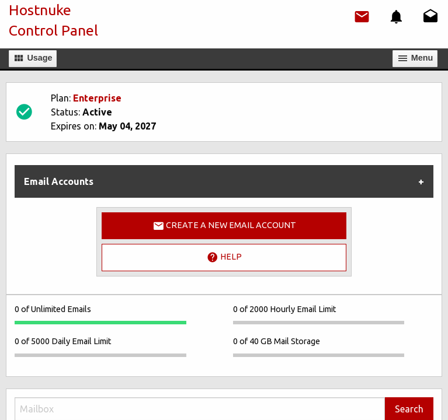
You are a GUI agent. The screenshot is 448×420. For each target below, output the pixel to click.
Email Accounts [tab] (58, 181)
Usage (32, 58)
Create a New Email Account (224, 226)
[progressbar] (100, 322)
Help (224, 257)
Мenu (415, 58)
